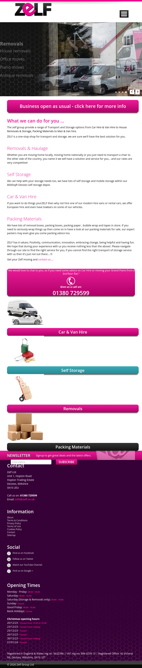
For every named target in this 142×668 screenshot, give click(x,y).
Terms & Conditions (17, 520)
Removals (72, 408)
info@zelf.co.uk (25, 499)
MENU (124, 14)
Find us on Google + (23, 570)
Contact (11, 532)
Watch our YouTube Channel (27, 564)
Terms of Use (14, 526)
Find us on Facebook (23, 553)
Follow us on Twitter (23, 558)
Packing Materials (72, 447)
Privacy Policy (14, 523)
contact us (44, 259)
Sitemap (11, 535)
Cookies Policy (14, 529)
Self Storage (72, 370)
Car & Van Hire (73, 332)
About (10, 517)
